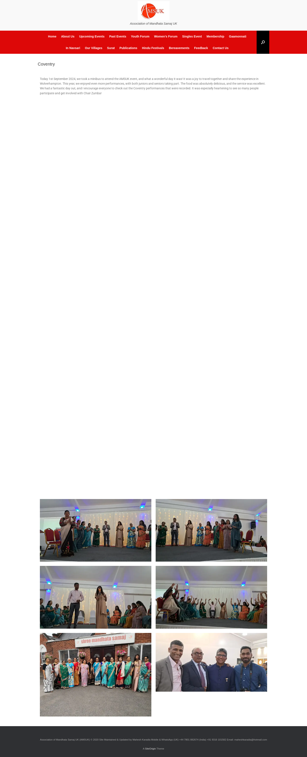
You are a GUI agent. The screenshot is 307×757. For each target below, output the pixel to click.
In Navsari (73, 48)
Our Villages (93, 48)
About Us (67, 36)
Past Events (117, 36)
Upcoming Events (91, 36)
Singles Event (192, 36)
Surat (111, 48)
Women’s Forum (166, 36)
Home (52, 36)
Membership (215, 36)
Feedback (201, 48)
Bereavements (179, 48)
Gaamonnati (237, 36)
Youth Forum (140, 36)
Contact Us (221, 48)
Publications (128, 48)
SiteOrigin (150, 748)
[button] (263, 42)
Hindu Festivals (153, 48)
